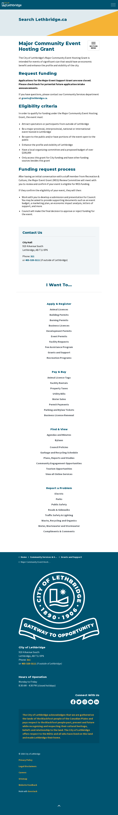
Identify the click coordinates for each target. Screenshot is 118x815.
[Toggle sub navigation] (93, 45)
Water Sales (59, 399)
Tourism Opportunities (59, 468)
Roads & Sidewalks (59, 509)
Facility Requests (59, 341)
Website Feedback (28, 785)
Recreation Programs (59, 357)
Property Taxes (59, 388)
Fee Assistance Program (59, 347)
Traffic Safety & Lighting (59, 515)
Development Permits (59, 330)
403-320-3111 (29, 663)
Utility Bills (59, 393)
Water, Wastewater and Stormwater (59, 525)
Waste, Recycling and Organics (59, 520)
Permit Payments (59, 404)
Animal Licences (59, 309)
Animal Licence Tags (59, 377)
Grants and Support (59, 352)
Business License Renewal (59, 415)
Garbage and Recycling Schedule (59, 452)
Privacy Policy (25, 760)
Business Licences (59, 325)
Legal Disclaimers (28, 766)
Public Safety (59, 504)
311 (29, 659)
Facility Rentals (59, 382)
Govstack (32, 791)
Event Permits (59, 336)
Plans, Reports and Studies (59, 457)
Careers (22, 772)
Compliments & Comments (59, 531)
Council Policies (59, 447)
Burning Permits (59, 320)
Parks (59, 499)
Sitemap (23, 779)
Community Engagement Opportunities (59, 463)
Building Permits (59, 314)
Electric (59, 493)
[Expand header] (113, 4)
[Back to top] (59, 805)
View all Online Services (59, 474)
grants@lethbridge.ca (34, 98)
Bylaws (59, 440)
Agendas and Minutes (59, 434)
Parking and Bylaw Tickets (59, 409)
